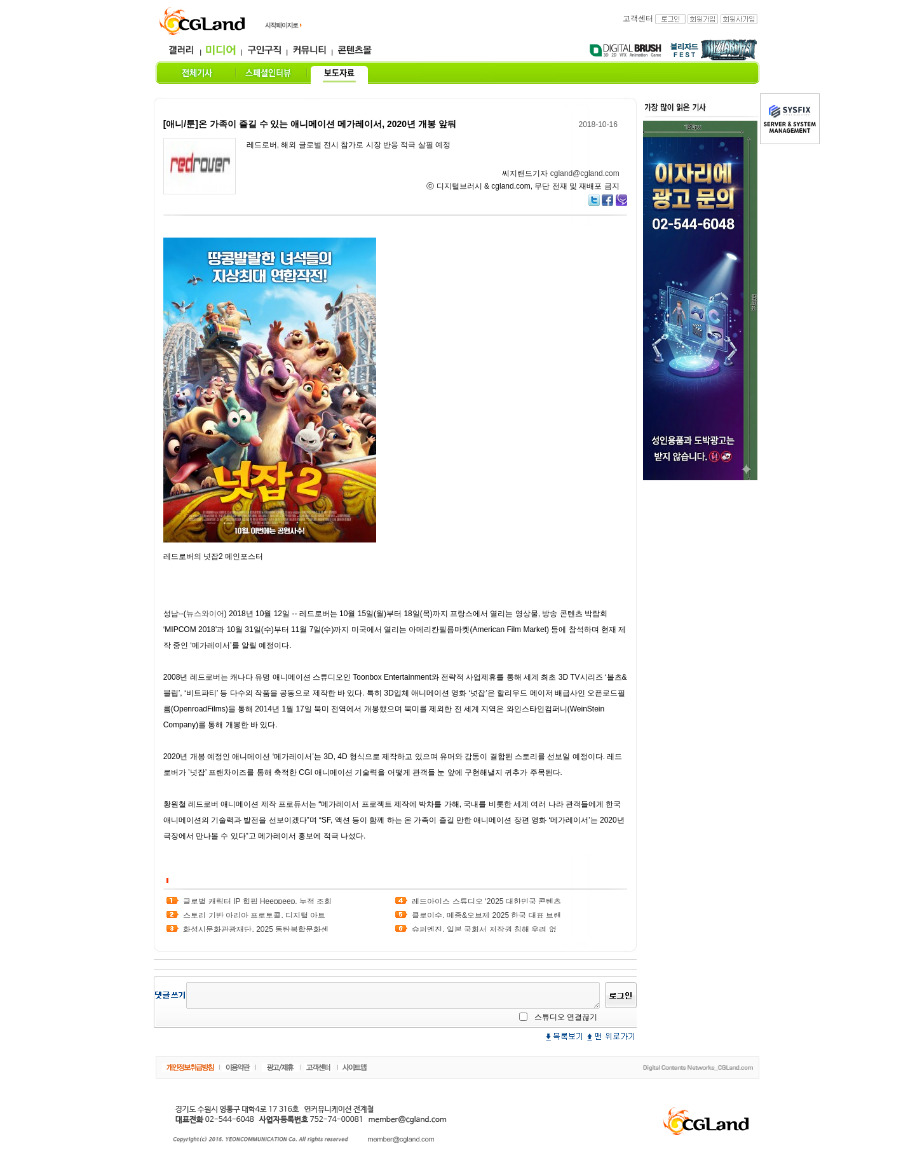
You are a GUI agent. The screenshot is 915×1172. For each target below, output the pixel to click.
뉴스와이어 (205, 613)
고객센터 (638, 18)
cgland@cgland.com (585, 173)
